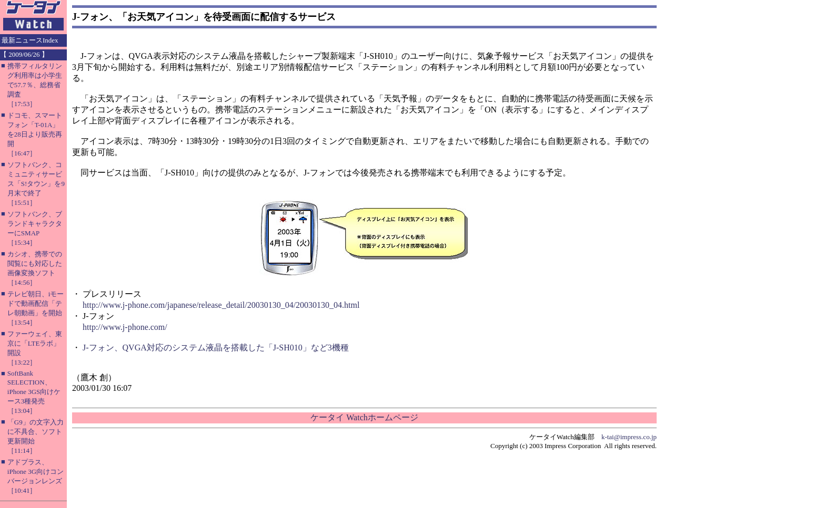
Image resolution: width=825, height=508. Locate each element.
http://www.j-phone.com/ (125, 327)
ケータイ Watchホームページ (364, 417)
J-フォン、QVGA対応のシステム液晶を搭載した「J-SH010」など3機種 (216, 347)
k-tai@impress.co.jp (629, 437)
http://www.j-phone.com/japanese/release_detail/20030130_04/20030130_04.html (221, 304)
